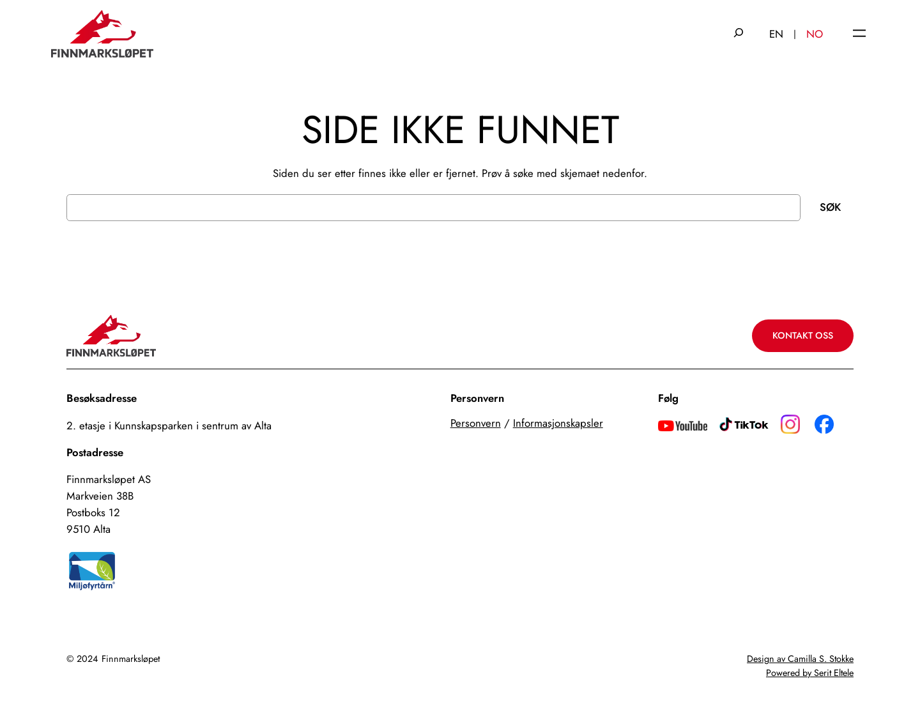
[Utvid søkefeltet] (738, 34)
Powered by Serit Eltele (810, 672)
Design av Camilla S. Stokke (800, 658)
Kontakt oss (802, 335)
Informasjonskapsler (558, 423)
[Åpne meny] (859, 34)
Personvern (475, 423)
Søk (830, 207)
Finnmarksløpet (131, 658)
